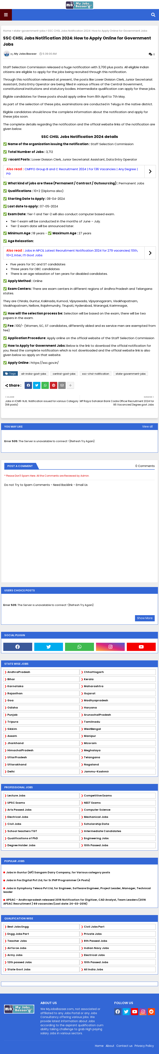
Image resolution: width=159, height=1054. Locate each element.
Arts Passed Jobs (19, 810)
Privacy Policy (144, 1046)
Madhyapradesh (96, 700)
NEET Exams (92, 803)
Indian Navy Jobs (96, 948)
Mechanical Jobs (96, 817)
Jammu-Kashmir (96, 771)
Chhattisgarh (94, 672)
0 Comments (145, 466)
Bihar (11, 679)
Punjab (12, 715)
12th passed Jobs (19, 962)
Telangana (92, 757)
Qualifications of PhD (22, 838)
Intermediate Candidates (102, 831)
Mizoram (90, 743)
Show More (145, 618)
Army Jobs (14, 955)
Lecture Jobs (16, 795)
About (110, 1046)
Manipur (90, 736)
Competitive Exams (98, 795)
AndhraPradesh (18, 672)
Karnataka (15, 686)
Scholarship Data (96, 824)
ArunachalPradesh (97, 715)
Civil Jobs (14, 824)
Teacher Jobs (17, 941)
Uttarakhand (16, 764)
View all (147, 426)
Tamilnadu (92, 722)
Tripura (12, 722)
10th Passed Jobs (96, 845)
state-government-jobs (30, 31)
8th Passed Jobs (95, 941)
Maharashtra (93, 686)
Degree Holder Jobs (21, 845)
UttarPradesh (17, 757)
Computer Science (97, 810)
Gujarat (89, 693)
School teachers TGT (22, 831)
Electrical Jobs (17, 817)
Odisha (12, 708)
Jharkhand (15, 743)
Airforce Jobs (16, 948)
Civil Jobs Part (94, 927)
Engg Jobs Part (18, 934)
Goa (10, 700)
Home (7, 31)
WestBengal (92, 729)
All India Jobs (93, 969)
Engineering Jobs (96, 838)
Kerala (89, 679)
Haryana (90, 708)
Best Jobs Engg (18, 927)
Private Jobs (93, 934)
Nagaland (91, 764)
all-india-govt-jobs (33, 374)
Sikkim (12, 729)
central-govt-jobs (64, 374)
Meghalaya (92, 750)
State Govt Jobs (18, 969)
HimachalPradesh (20, 750)
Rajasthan (15, 693)
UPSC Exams (16, 803)
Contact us (124, 1046)
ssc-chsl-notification (95, 374)
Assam (12, 736)
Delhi (11, 771)
